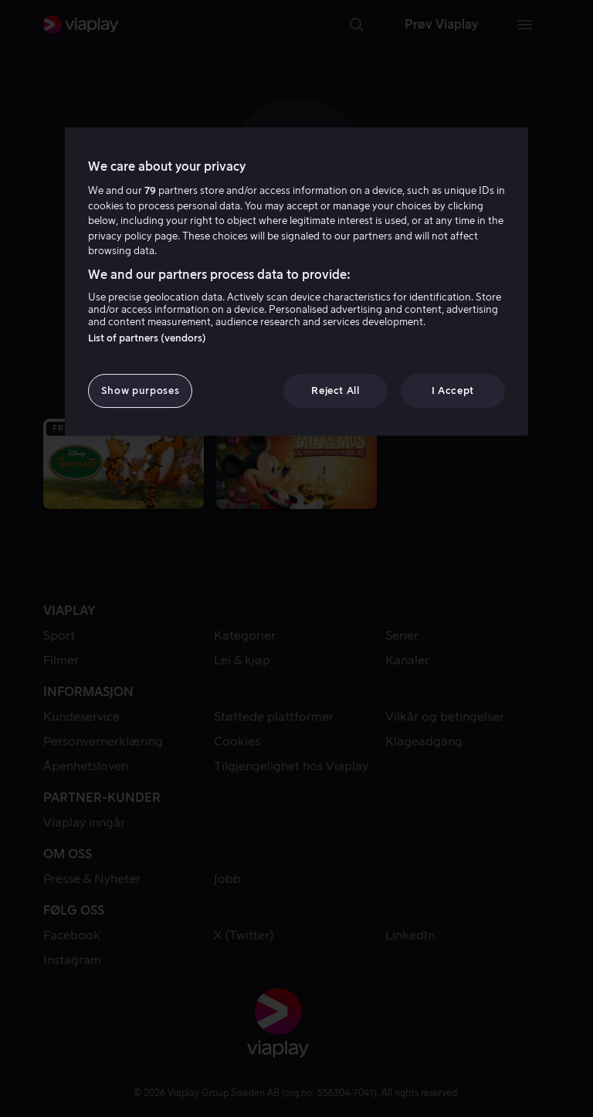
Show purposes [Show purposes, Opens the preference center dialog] (140, 390)
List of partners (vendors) (147, 338)
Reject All (335, 390)
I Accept (453, 390)
